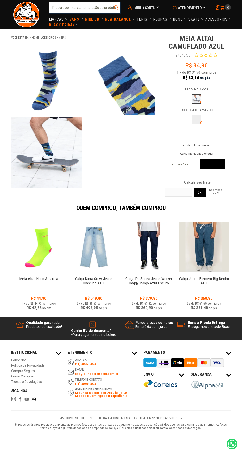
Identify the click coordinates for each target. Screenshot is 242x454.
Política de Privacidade (28, 365)
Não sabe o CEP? (215, 191)
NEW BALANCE (118, 19)
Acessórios (217, 19)
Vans (74, 19)
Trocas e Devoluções (26, 382)
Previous (8, 211)
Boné (178, 19)
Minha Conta (144, 8)
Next (233, 211)
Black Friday (62, 25)
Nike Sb (92, 19)
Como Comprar (22, 376)
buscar (116, 8)
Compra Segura (23, 371)
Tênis (142, 19)
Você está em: (20, 37)
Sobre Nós (18, 360)
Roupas (161, 19)
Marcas (57, 19)
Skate (194, 19)
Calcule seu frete (197, 182)
